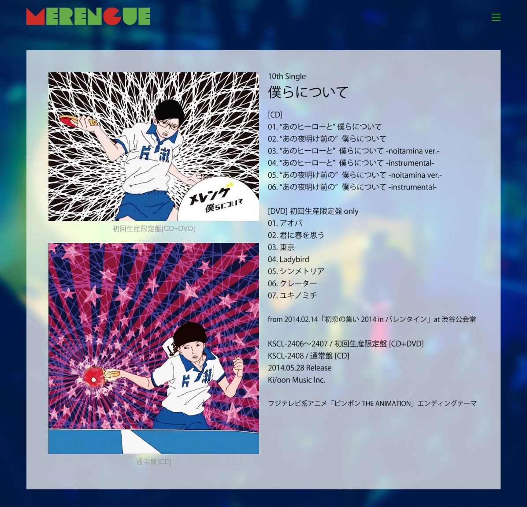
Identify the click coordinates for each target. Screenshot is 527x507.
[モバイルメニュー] (496, 16)
